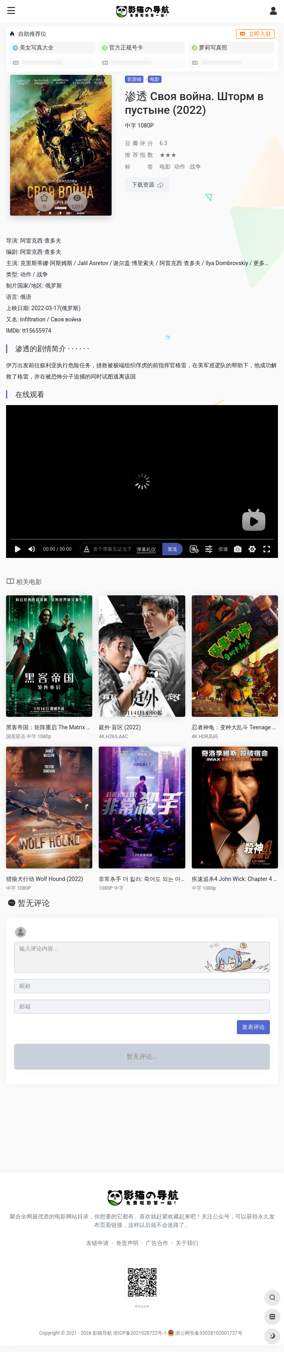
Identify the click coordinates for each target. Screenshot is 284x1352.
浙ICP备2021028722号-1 (139, 1333)
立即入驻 (255, 34)
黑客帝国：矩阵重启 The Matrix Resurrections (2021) (49, 727)
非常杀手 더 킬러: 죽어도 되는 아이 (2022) (142, 879)
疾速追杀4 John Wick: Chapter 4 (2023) (235, 879)
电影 (155, 79)
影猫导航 (102, 1333)
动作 (179, 166)
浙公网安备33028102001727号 (205, 1333)
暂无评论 (34, 903)
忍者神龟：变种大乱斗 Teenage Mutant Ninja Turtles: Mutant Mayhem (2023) (235, 727)
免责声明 (127, 1243)
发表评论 (253, 1027)
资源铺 (134, 79)
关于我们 (187, 1243)
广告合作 (157, 1243)
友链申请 (97, 1243)
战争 (195, 166)
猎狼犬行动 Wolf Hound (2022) (44, 879)
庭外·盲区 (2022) (120, 727)
